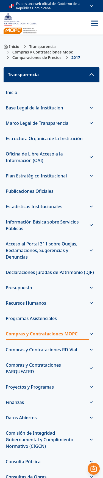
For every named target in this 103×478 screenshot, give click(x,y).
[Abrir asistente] (94, 469)
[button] (51, 74)
